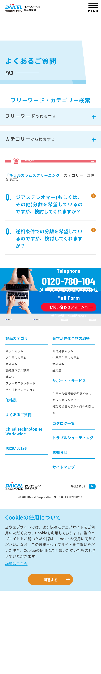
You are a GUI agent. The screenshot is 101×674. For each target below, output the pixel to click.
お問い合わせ (16, 531)
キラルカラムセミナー (67, 483)
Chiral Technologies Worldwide (24, 515)
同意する (50, 663)
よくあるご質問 (18, 498)
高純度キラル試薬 (17, 454)
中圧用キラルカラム (65, 441)
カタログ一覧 (63, 506)
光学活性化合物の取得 (71, 421)
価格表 (11, 483)
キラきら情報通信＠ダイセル (71, 477)
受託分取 (11, 447)
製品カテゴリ (16, 421)
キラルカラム (14, 434)
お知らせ (59, 535)
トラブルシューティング (72, 521)
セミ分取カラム (62, 434)
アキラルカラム (15, 441)
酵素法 (9, 460)
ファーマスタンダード (20, 466)
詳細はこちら (16, 647)
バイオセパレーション (20, 473)
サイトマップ (63, 550)
